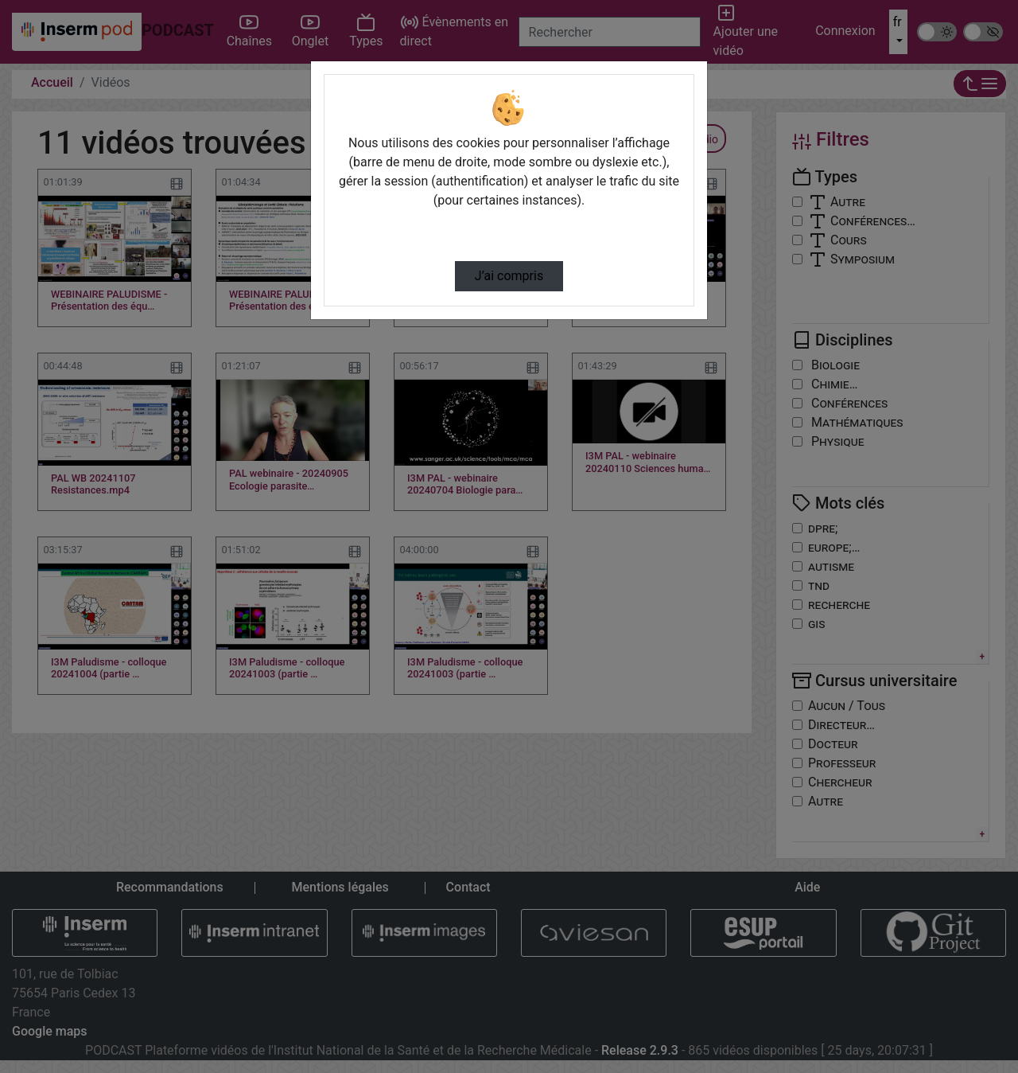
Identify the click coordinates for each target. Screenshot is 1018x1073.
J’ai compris (509, 275)
